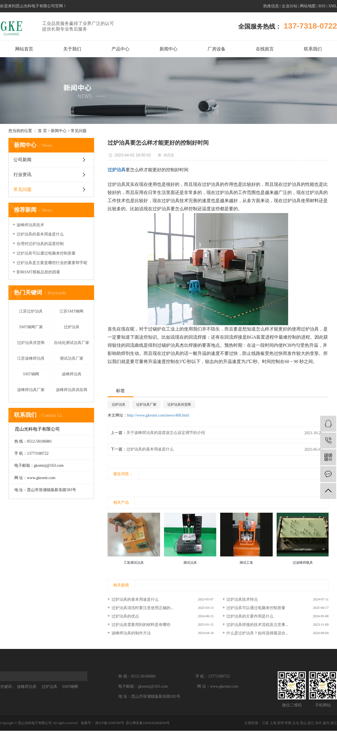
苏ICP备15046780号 (109, 723)
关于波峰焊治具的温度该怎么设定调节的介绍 (165, 433)
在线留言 (265, 49)
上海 (273, 723)
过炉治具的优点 (125, 616)
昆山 (303, 723)
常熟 (288, 723)
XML (332, 6)
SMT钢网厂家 (31, 327)
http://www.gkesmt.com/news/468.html (158, 415)
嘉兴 (326, 723)
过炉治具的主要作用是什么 (250, 616)
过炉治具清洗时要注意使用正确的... (142, 608)
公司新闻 (22, 159)
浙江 (333, 723)
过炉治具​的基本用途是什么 (150, 449)
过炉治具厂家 (146, 404)
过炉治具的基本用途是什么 (40, 234)
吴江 (311, 723)
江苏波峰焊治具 (31, 358)
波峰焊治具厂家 (31, 390)
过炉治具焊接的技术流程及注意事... (257, 625)
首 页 (42, 131)
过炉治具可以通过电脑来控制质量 (46, 253)
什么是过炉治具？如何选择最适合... (257, 633)
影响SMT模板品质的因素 (38, 272)
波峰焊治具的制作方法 (131, 633)
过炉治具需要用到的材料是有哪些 (140, 625)
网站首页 (24, 49)
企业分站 (289, 6)
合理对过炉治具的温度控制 (40, 244)
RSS (321, 6)
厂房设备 (217, 49)
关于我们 (72, 49)
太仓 (295, 723)
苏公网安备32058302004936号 (147, 723)
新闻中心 (168, 49)
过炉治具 (71, 327)
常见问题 (78, 131)
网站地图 (308, 6)
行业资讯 (22, 174)
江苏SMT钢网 (71, 311)
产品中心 (120, 49)
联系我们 (313, 49)
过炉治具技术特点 (242, 599)
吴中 (318, 723)
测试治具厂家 (71, 358)
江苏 (265, 723)
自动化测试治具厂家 (71, 343)
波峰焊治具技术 (30, 225)
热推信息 (271, 6)
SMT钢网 (31, 374)
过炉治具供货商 (31, 343)
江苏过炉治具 (31, 311)
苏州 (280, 723)
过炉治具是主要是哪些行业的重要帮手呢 (52, 263)
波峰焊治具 (71, 374)
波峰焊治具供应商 (71, 390)
